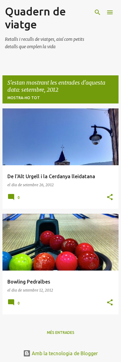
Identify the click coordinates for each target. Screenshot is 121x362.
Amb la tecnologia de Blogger (60, 353)
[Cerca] (97, 12)
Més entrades (60, 332)
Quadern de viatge (35, 18)
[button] (110, 197)
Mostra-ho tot (23, 98)
